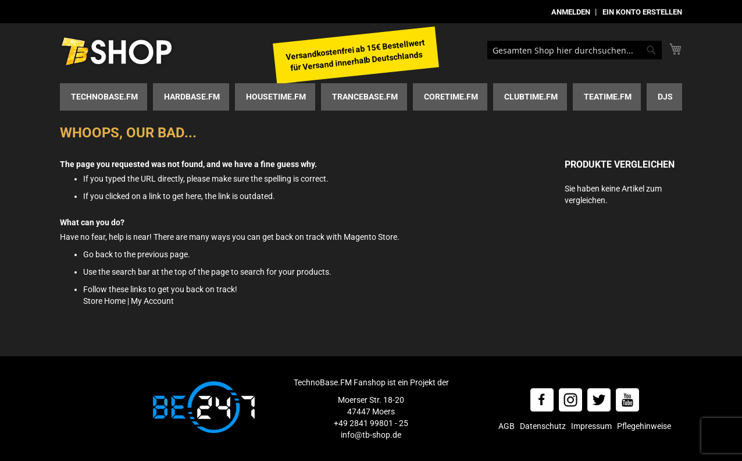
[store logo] (118, 52)
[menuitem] (103, 97)
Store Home (104, 301)
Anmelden (570, 12)
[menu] (371, 97)
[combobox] (574, 50)
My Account (152, 301)
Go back (98, 254)
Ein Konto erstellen (642, 12)
